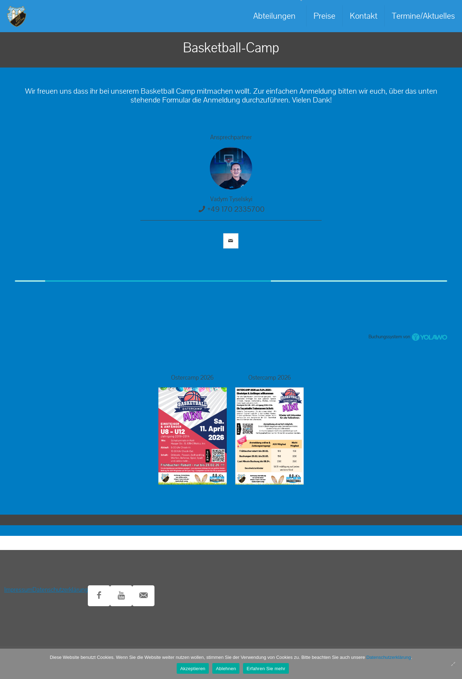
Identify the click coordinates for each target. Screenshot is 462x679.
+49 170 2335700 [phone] (236, 209)
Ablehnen (226, 668)
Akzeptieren (192, 668)
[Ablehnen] (453, 663)
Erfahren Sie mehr (266, 668)
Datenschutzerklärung (60, 590)
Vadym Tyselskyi (231, 199)
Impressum (18, 590)
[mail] (230, 240)
